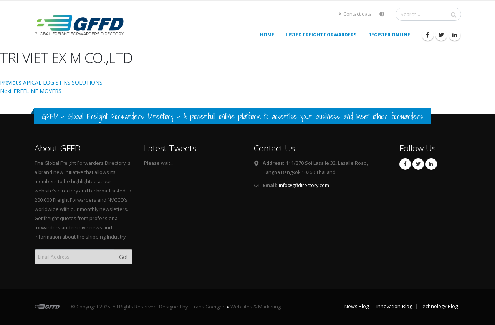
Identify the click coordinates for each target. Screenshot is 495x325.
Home (267, 35)
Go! (123, 256)
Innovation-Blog (394, 306)
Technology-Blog (439, 306)
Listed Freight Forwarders (321, 35)
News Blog (356, 306)
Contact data (355, 14)
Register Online (389, 35)
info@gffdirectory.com (304, 185)
